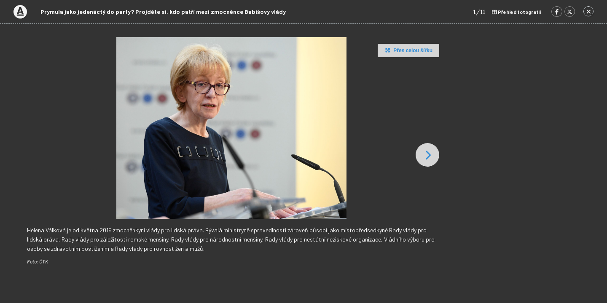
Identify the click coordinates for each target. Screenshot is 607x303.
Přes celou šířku (407, 50)
